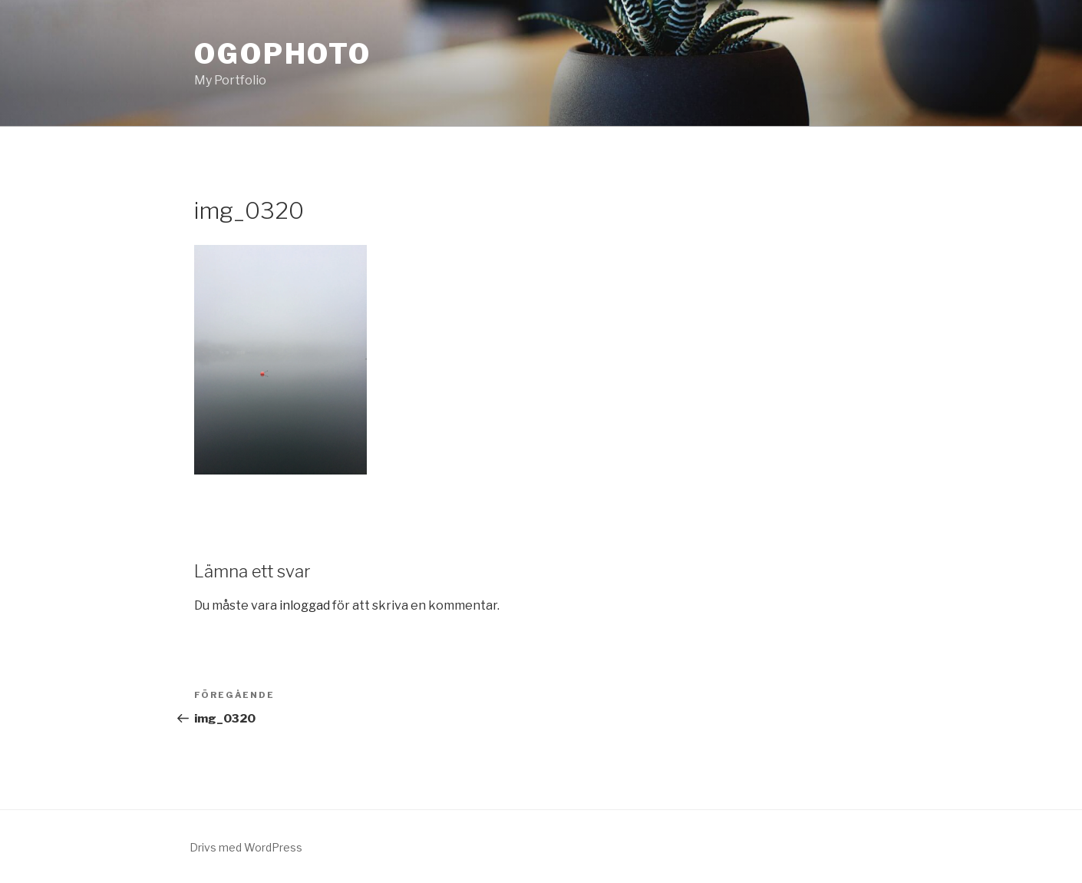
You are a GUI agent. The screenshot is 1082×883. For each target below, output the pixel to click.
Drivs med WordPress (246, 847)
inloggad (304, 605)
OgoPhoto (282, 54)
